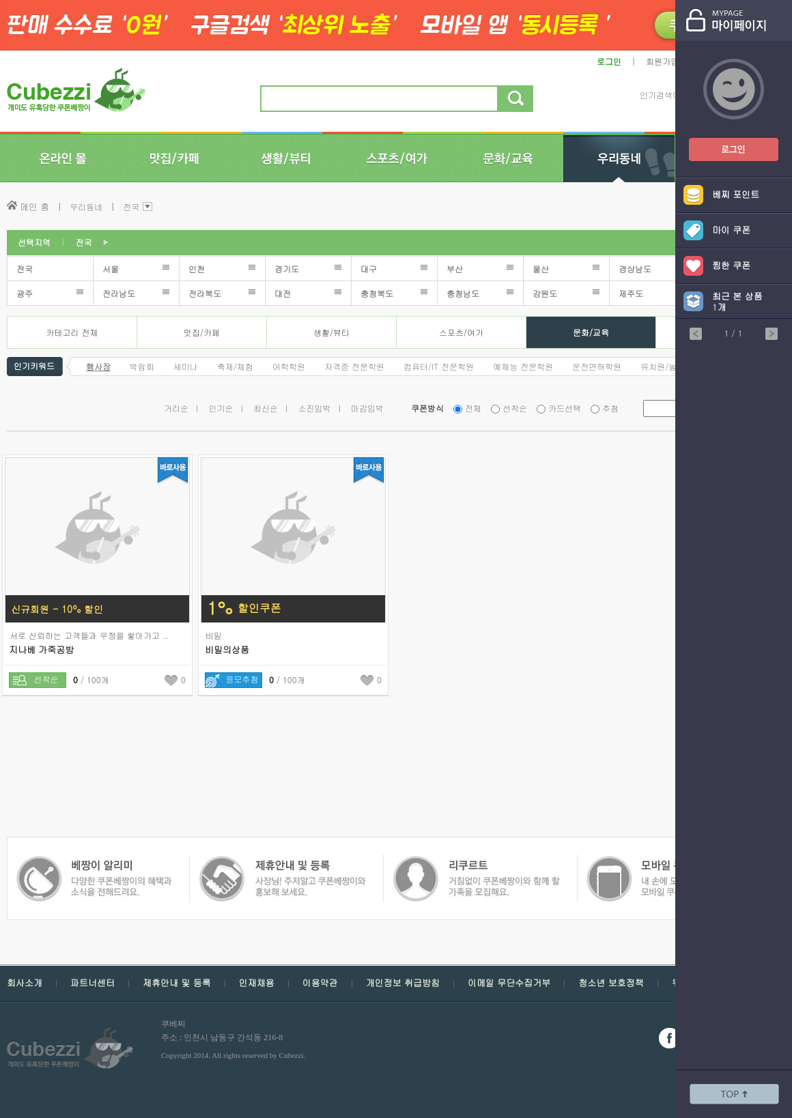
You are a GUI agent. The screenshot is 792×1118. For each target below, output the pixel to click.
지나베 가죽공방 (41, 649)
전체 (473, 408)
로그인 (609, 61)
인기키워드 (34, 365)
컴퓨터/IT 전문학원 (439, 366)
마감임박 (367, 408)
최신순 (265, 408)
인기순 (221, 408)
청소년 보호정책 (610, 982)
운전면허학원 (596, 366)
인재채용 (256, 982)
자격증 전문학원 (354, 366)
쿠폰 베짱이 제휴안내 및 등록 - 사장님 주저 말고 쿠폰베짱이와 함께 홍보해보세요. (93, 862)
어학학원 (288, 366)
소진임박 (314, 408)
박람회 (142, 366)
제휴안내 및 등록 (177, 982)
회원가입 (662, 61)
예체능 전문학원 (523, 366)
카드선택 (564, 408)
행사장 (98, 366)
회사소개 (24, 982)
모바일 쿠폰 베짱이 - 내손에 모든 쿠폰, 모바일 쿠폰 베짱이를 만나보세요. (475, 862)
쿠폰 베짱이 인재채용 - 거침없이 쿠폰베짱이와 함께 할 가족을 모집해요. (282, 862)
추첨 (610, 408)
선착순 (515, 408)
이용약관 (320, 982)
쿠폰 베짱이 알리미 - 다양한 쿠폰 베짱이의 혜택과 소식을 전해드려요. (666, 862)
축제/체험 (235, 366)
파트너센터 (92, 982)
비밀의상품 (227, 649)
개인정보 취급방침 (403, 982)
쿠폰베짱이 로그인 (723, 141)
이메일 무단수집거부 (509, 982)
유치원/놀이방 (666, 366)
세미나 (185, 366)
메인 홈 (34, 206)
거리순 (176, 408)
